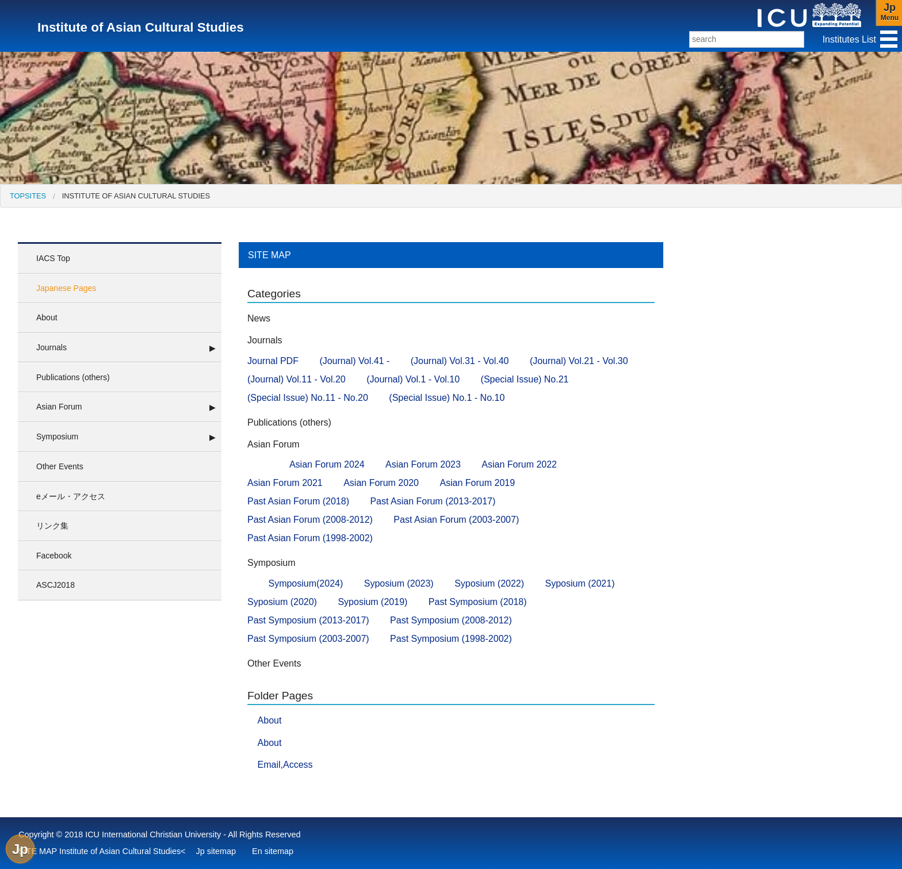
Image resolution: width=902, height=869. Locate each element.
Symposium (57, 436)
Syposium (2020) (282, 602)
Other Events (59, 466)
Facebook (53, 555)
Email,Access (285, 765)
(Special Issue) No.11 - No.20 (307, 398)
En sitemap (272, 851)
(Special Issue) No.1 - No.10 (446, 398)
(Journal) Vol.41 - (354, 361)
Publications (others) (73, 377)
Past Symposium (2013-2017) (308, 620)
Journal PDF (273, 361)
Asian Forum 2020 (381, 483)
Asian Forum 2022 (519, 464)
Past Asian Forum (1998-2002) (310, 538)
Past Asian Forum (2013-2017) (432, 501)
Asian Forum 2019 (477, 483)
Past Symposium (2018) (478, 602)
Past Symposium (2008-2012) (451, 620)
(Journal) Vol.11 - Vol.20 (296, 379)
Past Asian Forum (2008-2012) (310, 520)
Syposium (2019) (372, 602)
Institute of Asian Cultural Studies (136, 196)
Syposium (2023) (399, 583)
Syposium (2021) (580, 583)
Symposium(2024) (305, 583)
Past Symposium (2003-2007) (308, 639)
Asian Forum (59, 406)
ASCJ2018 (55, 584)
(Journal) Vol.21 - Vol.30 (579, 361)
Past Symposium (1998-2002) (451, 639)
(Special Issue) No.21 (525, 379)
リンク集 (52, 525)
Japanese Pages (66, 288)
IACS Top (53, 258)
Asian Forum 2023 (423, 464)
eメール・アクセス (70, 496)
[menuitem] (28, 195)
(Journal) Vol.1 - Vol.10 (413, 379)
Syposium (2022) (489, 583)
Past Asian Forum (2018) (298, 501)
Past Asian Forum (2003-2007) (456, 520)
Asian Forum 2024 (327, 464)
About (47, 317)
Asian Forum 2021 (285, 483)
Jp (20, 849)
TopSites (28, 196)
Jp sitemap (216, 851)
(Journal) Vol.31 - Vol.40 (460, 361)
